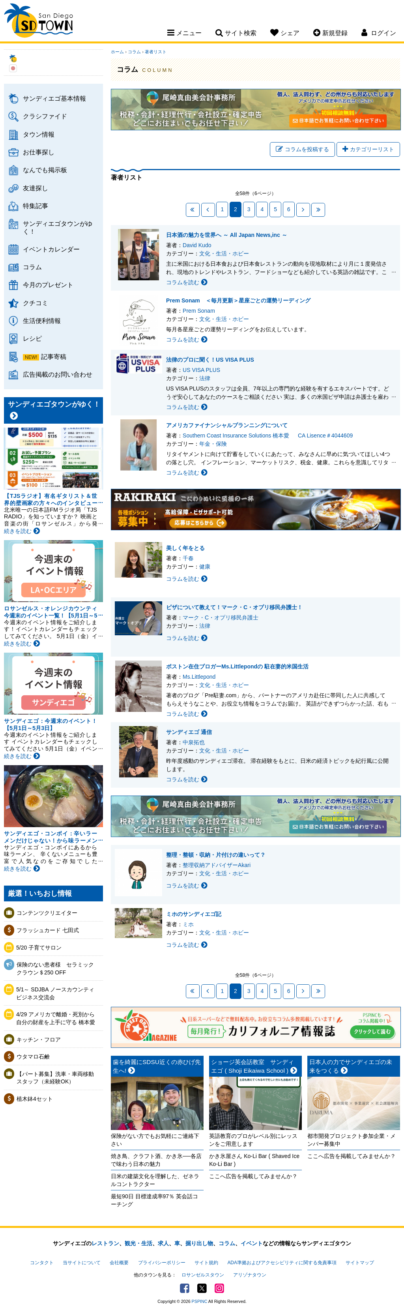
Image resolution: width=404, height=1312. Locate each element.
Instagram (219, 1288)
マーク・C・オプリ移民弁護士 (220, 617)
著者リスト (155, 51)
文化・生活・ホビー (224, 253)
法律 (204, 378)
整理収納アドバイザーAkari (217, 865)
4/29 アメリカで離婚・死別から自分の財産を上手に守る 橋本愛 (55, 1018)
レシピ (32, 338)
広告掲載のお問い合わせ (57, 374)
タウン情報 (38, 134)
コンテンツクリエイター (47, 913)
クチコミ (35, 302)
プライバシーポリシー (161, 1262)
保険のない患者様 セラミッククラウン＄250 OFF (55, 968)
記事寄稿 (53, 356)
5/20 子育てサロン (39, 947)
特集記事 (35, 205)
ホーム (117, 51)
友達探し (35, 187)
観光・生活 (138, 1243)
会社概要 (119, 1262)
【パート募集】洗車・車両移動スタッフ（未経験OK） (55, 1078)
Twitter (202, 1288)
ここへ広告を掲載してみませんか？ (253, 1176)
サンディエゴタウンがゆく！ (57, 227)
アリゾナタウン (249, 1275)
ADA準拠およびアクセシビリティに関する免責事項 (281, 1262)
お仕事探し (38, 152)
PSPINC (200, 1301)
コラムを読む (187, 282)
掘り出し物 (199, 1243)
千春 (188, 558)
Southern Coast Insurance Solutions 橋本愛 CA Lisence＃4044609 (268, 435)
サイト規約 (206, 1262)
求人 (163, 1243)
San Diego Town (38, 21)
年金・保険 (213, 444)
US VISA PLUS (201, 370)
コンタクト (42, 1262)
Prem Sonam (199, 311)
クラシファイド (45, 116)
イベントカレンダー (51, 249)
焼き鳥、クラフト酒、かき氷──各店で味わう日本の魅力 (156, 1160)
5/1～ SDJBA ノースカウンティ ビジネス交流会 (57, 993)
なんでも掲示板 (45, 169)
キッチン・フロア (39, 1039)
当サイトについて (82, 1262)
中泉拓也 (194, 742)
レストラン (105, 1243)
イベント (252, 1243)
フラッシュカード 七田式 (48, 930)
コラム (32, 266)
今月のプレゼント (48, 284)
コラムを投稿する (302, 149)
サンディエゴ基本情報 (54, 98)
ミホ (188, 924)
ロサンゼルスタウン (202, 1275)
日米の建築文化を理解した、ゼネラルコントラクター (155, 1180)
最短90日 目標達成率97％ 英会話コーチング (154, 1200)
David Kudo (197, 245)
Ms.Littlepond (199, 677)
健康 (204, 566)
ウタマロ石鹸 (33, 1056)
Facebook (184, 1288)
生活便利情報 (42, 320)
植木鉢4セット (35, 1099)
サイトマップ (360, 1262)
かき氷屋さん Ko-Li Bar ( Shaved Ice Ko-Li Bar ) (254, 1160)
